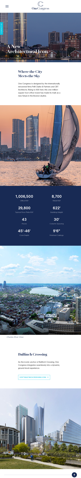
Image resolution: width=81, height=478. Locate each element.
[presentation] (5, 295)
